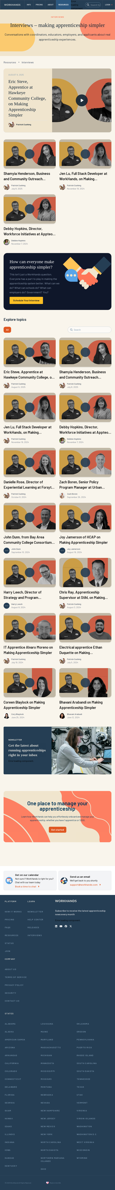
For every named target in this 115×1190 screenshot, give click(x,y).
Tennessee (83, 1079)
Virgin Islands (86, 1118)
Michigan (46, 1055)
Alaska (9, 1031)
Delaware (11, 1087)
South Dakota (85, 1071)
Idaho (8, 1126)
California (12, 1063)
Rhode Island (85, 1055)
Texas (80, 1087)
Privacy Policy (14, 985)
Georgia (10, 1102)
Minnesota (47, 1063)
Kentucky (11, 1166)
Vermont (82, 1102)
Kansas (9, 1158)
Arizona (10, 1047)
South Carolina (87, 1063)
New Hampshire (50, 1110)
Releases (33, 927)
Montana (46, 1087)
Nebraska (47, 1094)
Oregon (81, 1031)
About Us (10, 969)
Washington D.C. (87, 1134)
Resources (10, 62)
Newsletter (35, 911)
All (7, 329)
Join (7, 951)
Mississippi (48, 1071)
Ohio (43, 1169)
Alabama (10, 1023)
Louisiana (47, 1023)
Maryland (47, 1039)
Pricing (9, 919)
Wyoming (82, 1158)
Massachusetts (51, 1047)
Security (10, 993)
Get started (57, 829)
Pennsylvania (85, 1039)
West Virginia (85, 1142)
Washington (84, 1126)
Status (9, 943)
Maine (44, 1031)
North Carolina (51, 1142)
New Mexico (48, 1126)
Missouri (46, 1079)
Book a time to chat (27, 886)
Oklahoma (83, 1023)
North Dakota (50, 1150)
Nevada (45, 1102)
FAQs (8, 927)
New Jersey (48, 1118)
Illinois (10, 1134)
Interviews (28, 62)
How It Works (13, 911)
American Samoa (15, 1039)
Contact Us (12, 1001)
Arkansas (11, 1055)
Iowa (8, 1150)
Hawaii (9, 1118)
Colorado (11, 1071)
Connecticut (13, 1079)
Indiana (10, 1142)
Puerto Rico (84, 1047)
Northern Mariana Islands (52, 1159)
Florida (10, 1094)
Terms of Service (16, 977)
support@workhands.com (85, 884)
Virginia (82, 1110)
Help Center (35, 919)
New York (47, 1134)
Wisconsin (83, 1150)
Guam (8, 1110)
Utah (80, 1094)
